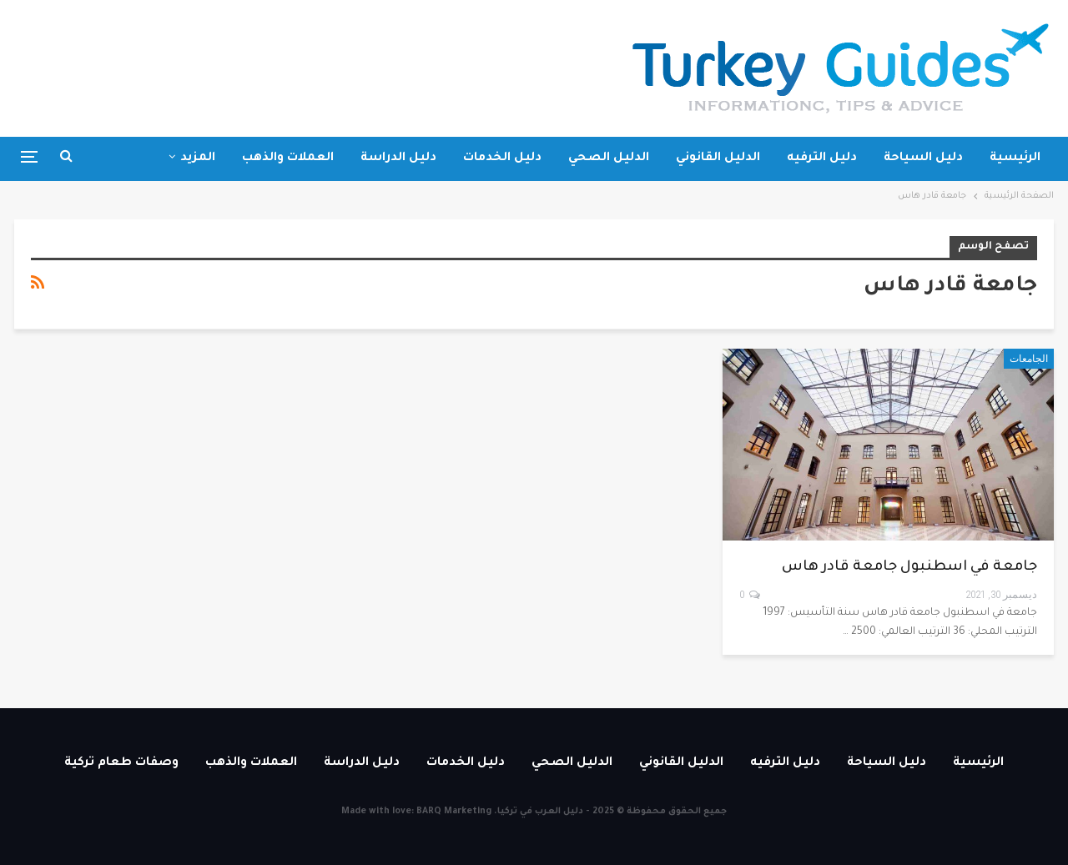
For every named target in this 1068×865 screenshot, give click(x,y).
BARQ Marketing (453, 812)
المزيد (197, 158)
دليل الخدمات (502, 158)
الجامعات (1029, 359)
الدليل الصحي (608, 158)
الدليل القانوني (718, 158)
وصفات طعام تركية (121, 763)
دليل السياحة (923, 158)
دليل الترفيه (822, 158)
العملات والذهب (288, 158)
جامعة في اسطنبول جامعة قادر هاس (909, 568)
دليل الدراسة (398, 158)
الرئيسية (1015, 158)
